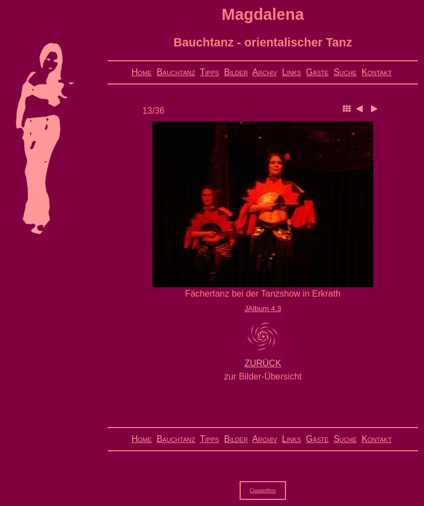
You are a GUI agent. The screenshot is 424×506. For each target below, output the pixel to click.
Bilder (236, 72)
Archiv (264, 72)
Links (291, 72)
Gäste (317, 72)
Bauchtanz (176, 72)
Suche (345, 72)
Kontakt (376, 72)
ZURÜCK (263, 363)
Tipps (209, 72)
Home (141, 72)
